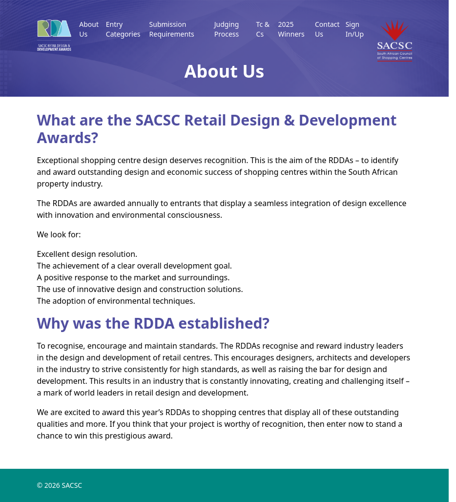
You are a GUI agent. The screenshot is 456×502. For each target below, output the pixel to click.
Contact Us (327, 29)
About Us (89, 29)
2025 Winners (291, 29)
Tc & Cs (262, 29)
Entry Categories (123, 29)
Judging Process (226, 29)
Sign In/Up (355, 29)
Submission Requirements (171, 29)
